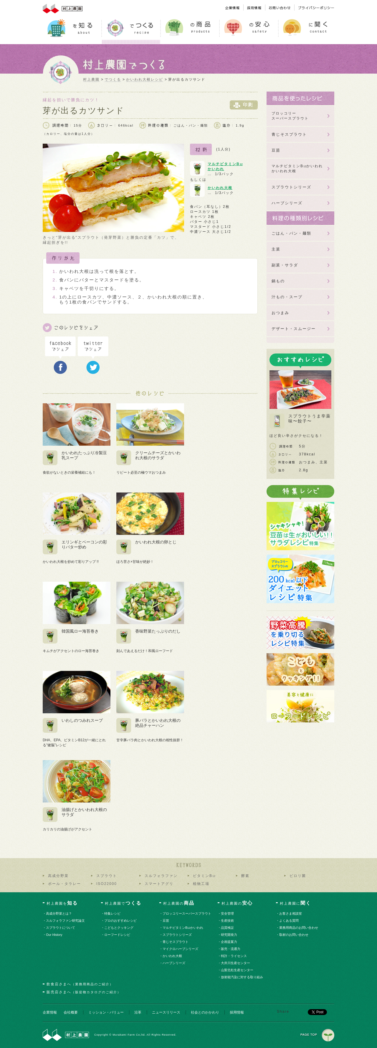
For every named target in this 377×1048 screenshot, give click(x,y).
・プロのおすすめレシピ (121, 920)
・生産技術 (227, 920)
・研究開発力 (229, 934)
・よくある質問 (289, 920)
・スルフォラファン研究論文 (66, 920)
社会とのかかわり (205, 1012)
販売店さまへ (84, 992)
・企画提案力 (229, 941)
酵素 (245, 876)
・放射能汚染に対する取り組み (242, 977)
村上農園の (178, 903)
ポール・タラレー (64, 884)
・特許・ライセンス (234, 956)
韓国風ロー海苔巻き (80, 631)
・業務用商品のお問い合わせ (299, 927)
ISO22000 (106, 884)
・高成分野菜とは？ (59, 913)
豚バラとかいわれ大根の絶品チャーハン (158, 723)
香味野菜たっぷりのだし (158, 631)
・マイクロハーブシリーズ (180, 949)
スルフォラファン (161, 876)
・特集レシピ (112, 913)
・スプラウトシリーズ (177, 934)
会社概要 (71, 1012)
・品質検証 (227, 927)
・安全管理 (227, 913)
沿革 (137, 1012)
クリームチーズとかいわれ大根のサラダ (158, 455)
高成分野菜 (58, 876)
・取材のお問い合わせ (294, 934)
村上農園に (295, 903)
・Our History (54, 934)
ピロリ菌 (298, 876)
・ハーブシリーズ (174, 963)
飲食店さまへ (80, 984)
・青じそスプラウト (175, 941)
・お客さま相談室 (291, 913)
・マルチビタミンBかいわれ (183, 927)
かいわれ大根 (220, 188)
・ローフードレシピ (117, 934)
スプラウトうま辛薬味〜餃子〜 (309, 418)
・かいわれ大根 (172, 956)
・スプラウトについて (61, 927)
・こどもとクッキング (119, 927)
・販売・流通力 (230, 949)
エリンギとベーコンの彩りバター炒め (84, 544)
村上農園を (62, 903)
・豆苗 (166, 920)
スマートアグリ (159, 884)
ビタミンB (204, 876)
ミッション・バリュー (106, 1012)
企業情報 (50, 1012)
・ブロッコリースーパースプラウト (187, 913)
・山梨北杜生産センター (237, 970)
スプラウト (106, 876)
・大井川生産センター (235, 963)
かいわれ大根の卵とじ (155, 542)
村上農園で (123, 903)
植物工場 (201, 884)
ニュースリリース (166, 1012)
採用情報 (237, 1012)
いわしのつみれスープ (82, 720)
